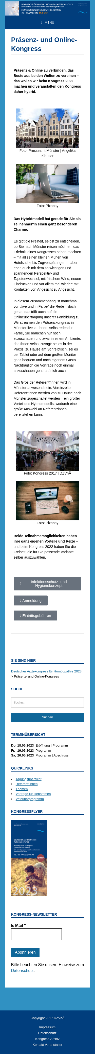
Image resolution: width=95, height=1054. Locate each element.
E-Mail (18, 925)
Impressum (47, 1027)
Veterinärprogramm (30, 799)
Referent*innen (27, 784)
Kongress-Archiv (47, 1039)
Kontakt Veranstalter (47, 1045)
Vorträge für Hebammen (33, 794)
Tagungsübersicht (29, 779)
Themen (22, 789)
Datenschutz (22, 970)
